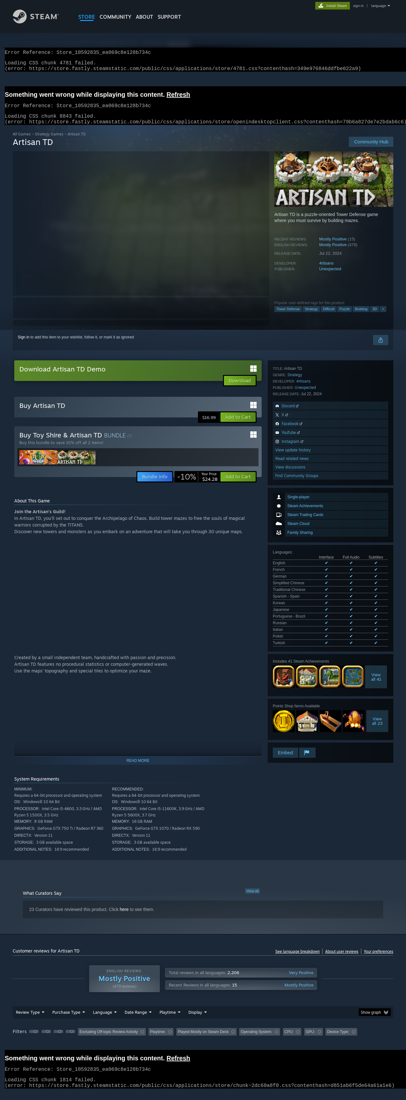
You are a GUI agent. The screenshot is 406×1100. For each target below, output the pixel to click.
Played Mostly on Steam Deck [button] (203, 1039)
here (124, 917)
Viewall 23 (377, 554)
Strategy (311, 316)
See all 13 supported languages (299, 477)
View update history (293, 665)
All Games (22, 141)
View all (252, 898)
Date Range (136, 1019)
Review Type (28, 1019)
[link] (197, 484)
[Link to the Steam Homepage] (41, 21)
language (378, 5)
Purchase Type (66, 1019)
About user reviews (341, 959)
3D (374, 316)
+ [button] (383, 316)
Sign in (23, 345)
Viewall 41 (376, 509)
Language (102, 1019)
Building (361, 316)
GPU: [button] (310, 1039)
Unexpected (330, 276)
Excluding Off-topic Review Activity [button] (109, 1039)
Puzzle (344, 316)
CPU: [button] (289, 1039)
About (144, 17)
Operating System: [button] (256, 1039)
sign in (358, 5)
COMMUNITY (115, 17)
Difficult (328, 316)
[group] (203, 1040)
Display (195, 1019)
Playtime (168, 1019)
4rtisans (326, 270)
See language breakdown (297, 959)
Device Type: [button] (338, 1039)
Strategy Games (49, 141)
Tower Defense (288, 316)
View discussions (290, 682)
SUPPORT (169, 17)
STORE (86, 17)
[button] (238, 425)
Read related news (292, 673)
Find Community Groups (296, 690)
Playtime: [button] (158, 1039)
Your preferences (378, 959)
